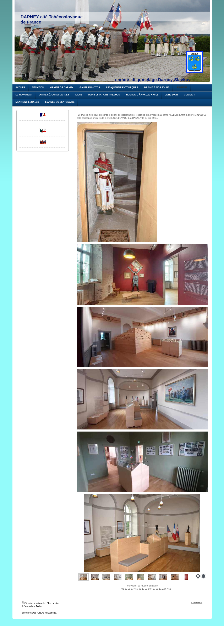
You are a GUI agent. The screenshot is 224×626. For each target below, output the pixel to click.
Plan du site (53, 603)
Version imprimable (33, 603)
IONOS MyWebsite (46, 612)
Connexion (196, 602)
